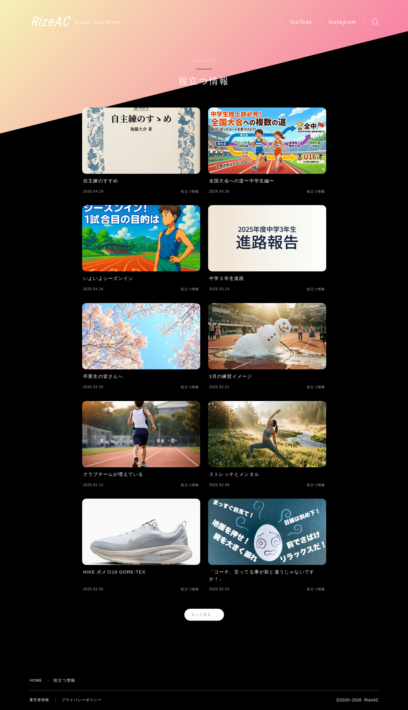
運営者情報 (40, 700)
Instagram (342, 22)
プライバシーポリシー (85, 700)
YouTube (300, 22)
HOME (37, 680)
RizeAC (63, 22)
